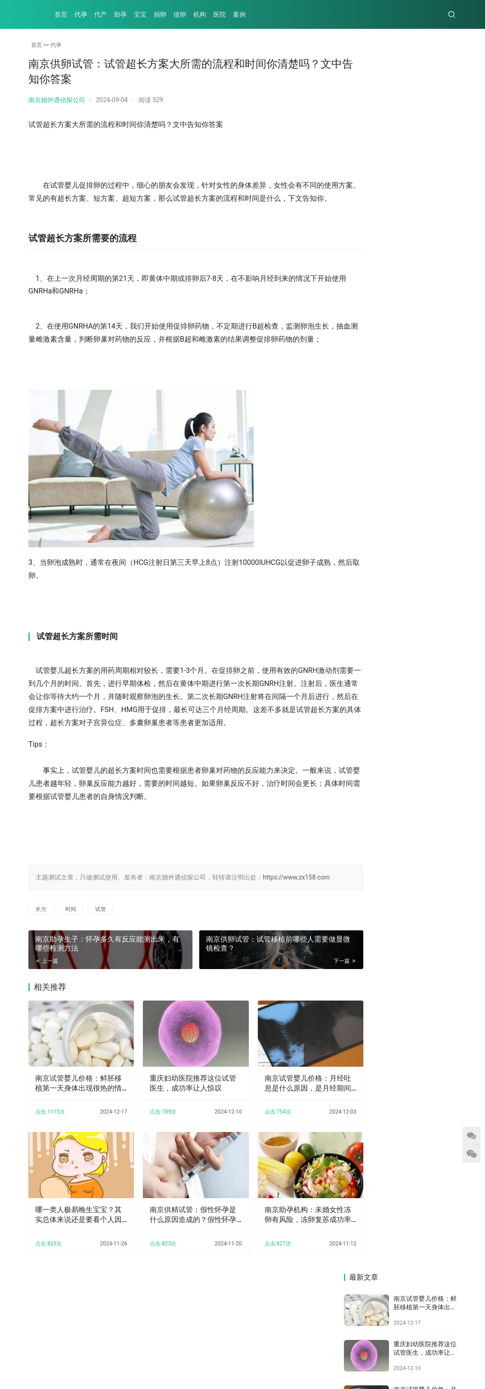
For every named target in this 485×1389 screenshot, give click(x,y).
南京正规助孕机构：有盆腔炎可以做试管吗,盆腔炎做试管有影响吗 (370, 622)
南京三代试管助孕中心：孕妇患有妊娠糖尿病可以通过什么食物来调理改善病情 (369, 496)
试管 (100, 959)
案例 (239, 14)
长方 (41, 959)
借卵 (180, 14)
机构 (199, 14)
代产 (100, 14)
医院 (219, 14)
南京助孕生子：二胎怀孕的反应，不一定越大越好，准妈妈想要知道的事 (369, 559)
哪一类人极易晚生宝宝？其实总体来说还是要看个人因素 (74, 1252)
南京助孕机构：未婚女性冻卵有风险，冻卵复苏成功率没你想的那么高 (282, 1252)
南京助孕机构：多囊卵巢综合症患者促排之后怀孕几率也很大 (369, 371)
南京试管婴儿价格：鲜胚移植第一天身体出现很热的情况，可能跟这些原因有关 (74, 1127)
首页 (61, 14)
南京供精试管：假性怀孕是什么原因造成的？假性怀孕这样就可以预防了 (178, 1252)
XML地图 (233, 1359)
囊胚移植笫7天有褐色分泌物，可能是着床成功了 (428, 622)
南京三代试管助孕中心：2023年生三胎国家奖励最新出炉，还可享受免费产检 (429, 433)
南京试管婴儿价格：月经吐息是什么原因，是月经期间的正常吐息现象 (282, 1127)
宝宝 (140, 14)
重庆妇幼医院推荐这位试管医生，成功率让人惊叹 (178, 1126)
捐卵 (160, 14)
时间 (70, 959)
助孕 (120, 14)
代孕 (80, 14)
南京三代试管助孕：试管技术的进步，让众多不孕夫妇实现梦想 (428, 551)
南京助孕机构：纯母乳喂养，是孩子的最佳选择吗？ (428, 496)
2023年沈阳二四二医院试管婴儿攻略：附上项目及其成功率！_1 (370, 433)
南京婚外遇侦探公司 (56, 100)
